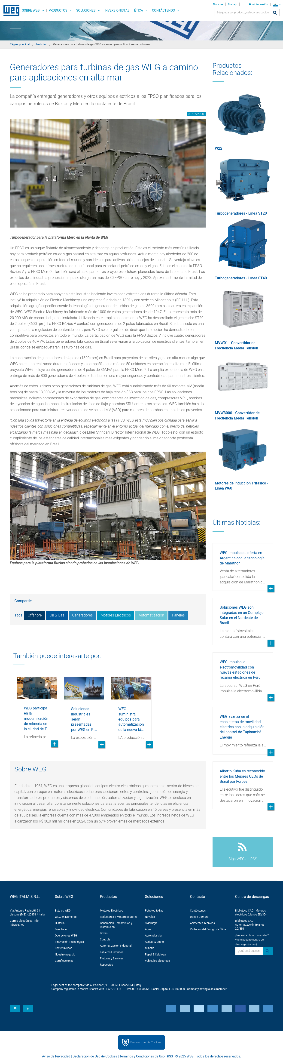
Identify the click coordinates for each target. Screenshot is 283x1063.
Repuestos (106, 964)
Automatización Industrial (116, 945)
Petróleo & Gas (154, 910)
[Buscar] (275, 13)
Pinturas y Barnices (112, 958)
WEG (10, 10)
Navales (150, 916)
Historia (60, 923)
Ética (138, 10)
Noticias (218, 4)
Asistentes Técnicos (202, 923)
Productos (58, 10)
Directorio (61, 929)
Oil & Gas (57, 615)
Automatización (151, 615)
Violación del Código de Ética (208, 929)
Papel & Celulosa (155, 954)
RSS (170, 1056)
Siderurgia (151, 923)
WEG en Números (66, 916)
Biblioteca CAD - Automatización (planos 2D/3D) (250, 924)
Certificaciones (64, 960)
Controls (105, 939)
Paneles (178, 615)
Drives (104, 933)
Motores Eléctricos (115, 615)
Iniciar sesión (258, 4)
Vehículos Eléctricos (157, 960)
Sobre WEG (31, 10)
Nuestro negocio (65, 954)
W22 (218, 148)
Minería (149, 948)
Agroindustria (153, 935)
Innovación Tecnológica (69, 941)
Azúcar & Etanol (154, 941)
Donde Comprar (200, 916)
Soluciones (85, 10)
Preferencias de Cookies (145, 1042)
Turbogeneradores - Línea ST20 (241, 213)
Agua (148, 929)
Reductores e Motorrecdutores (118, 916)
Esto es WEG (63, 910)
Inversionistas (116, 10)
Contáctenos (163, 10)
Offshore (35, 615)
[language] (276, 4)
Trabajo (232, 4)
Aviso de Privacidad (56, 1056)
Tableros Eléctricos (112, 952)
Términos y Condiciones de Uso (142, 1056)
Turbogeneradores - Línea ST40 (241, 278)
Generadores (82, 615)
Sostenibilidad (64, 948)
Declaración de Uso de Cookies (95, 1056)
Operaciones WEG (66, 935)
